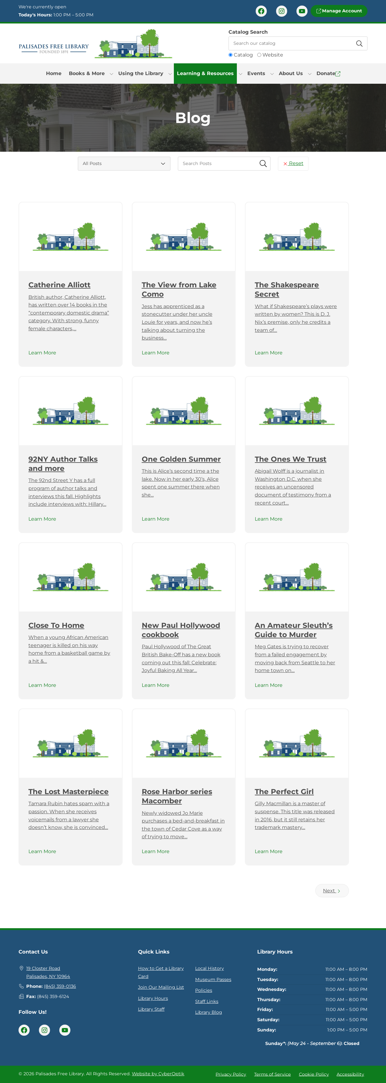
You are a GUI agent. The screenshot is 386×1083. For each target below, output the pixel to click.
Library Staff (151, 1009)
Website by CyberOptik (158, 1074)
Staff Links (206, 1001)
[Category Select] (124, 164)
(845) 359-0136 (60, 986)
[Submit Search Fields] (263, 163)
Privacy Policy (231, 1074)
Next (332, 891)
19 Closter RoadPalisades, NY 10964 (48, 972)
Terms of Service (272, 1074)
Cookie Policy (314, 1074)
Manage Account (339, 11)
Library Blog (208, 1012)
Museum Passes (213, 979)
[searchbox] (224, 164)
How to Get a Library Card (161, 972)
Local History (209, 968)
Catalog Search (248, 32)
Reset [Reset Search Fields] (293, 163)
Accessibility (350, 1074)
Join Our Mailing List (161, 987)
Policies (203, 990)
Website (272, 55)
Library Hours (153, 998)
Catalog (243, 55)
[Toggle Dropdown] (111, 74)
